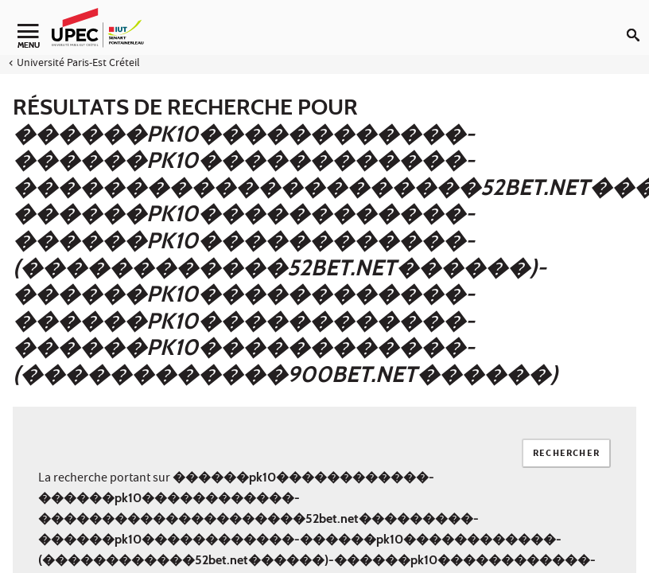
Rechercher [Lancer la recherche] (566, 454)
